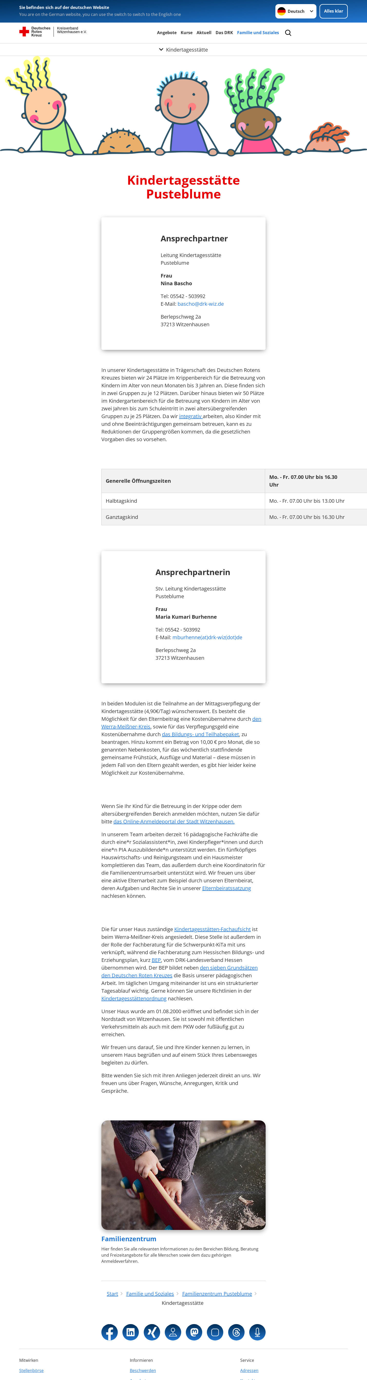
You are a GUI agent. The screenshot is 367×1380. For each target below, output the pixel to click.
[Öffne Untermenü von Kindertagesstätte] (183, 50)
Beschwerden (143, 1370)
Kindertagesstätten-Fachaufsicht (212, 929)
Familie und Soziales (258, 32)
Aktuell (204, 32)
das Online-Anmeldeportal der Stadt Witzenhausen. (174, 821)
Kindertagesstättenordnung (134, 998)
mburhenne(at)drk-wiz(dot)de (207, 637)
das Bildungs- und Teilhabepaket (200, 734)
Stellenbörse (31, 1370)
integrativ (191, 416)
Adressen (249, 1370)
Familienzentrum (129, 1238)
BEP (156, 960)
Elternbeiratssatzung (226, 888)
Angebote (167, 32)
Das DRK (224, 32)
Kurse (186, 32)
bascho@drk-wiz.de (201, 303)
